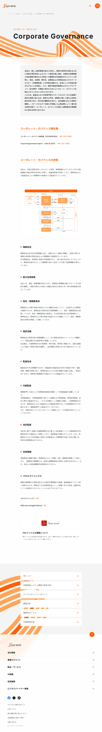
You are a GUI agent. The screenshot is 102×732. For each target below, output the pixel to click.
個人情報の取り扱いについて (17, 713)
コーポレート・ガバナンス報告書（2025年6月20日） (46, 136)
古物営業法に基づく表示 (16, 718)
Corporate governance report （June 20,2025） (45, 143)
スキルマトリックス (29, 498)
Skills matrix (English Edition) (33, 505)
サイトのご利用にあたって (16, 705)
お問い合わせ (12, 722)
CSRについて (12, 709)
